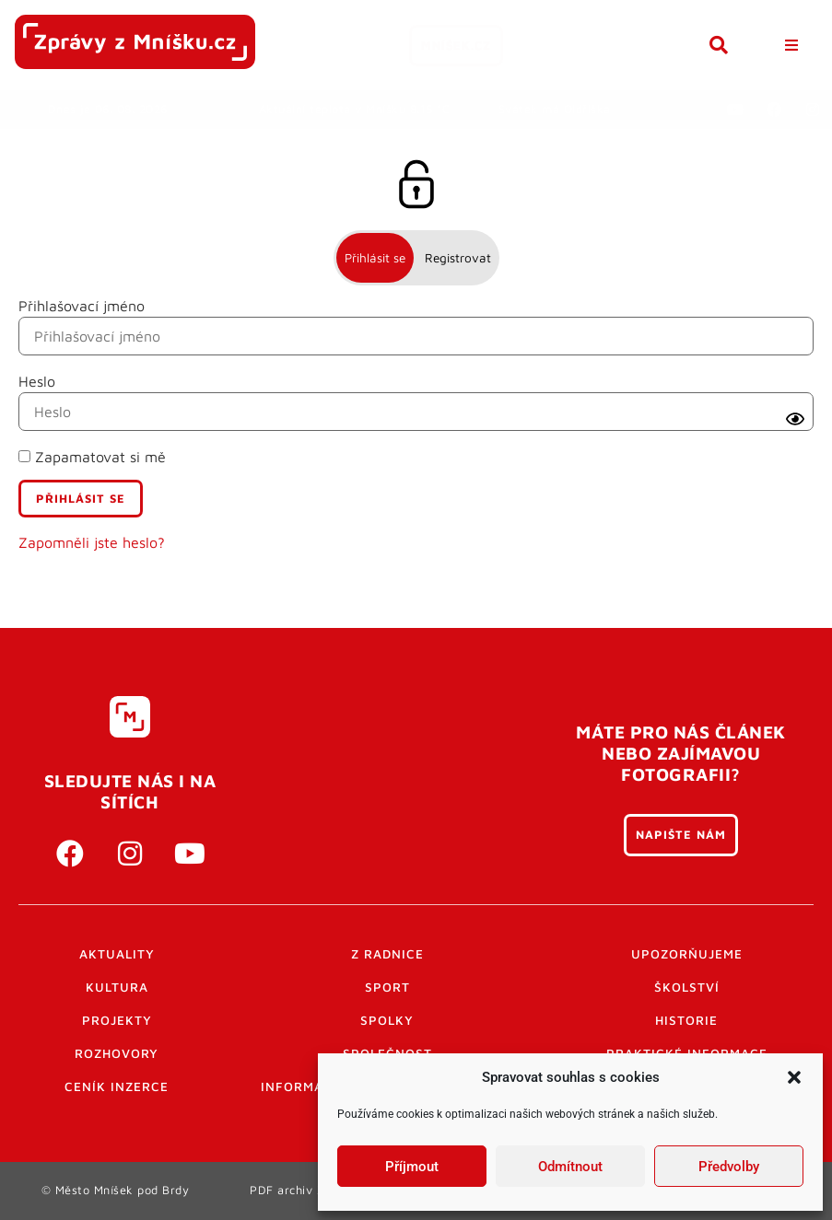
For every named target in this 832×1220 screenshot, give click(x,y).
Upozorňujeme (687, 954)
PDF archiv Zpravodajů (315, 1190)
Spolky (387, 1020)
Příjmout (412, 1166)
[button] (794, 1077)
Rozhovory (116, 1053)
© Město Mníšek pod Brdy (115, 1190)
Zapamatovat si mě (92, 456)
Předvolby (728, 1166)
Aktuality (117, 954)
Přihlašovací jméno (81, 305)
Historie (686, 1020)
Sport (387, 987)
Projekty (117, 1020)
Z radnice (387, 954)
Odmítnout (570, 1166)
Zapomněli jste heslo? (91, 542)
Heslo (36, 381)
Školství (687, 987)
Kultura (117, 987)
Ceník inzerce (116, 1086)
